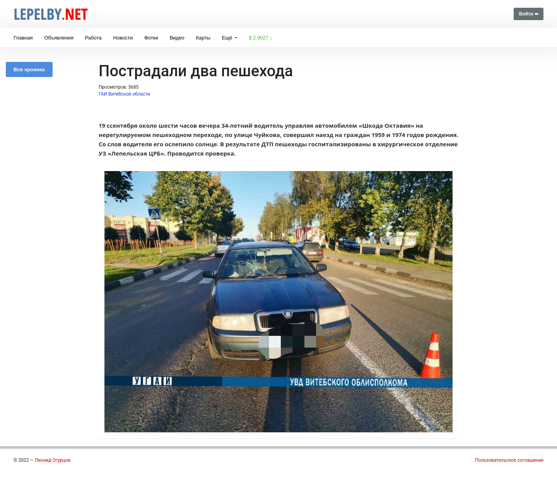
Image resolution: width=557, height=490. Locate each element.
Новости (123, 38)
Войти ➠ (529, 14)
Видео (177, 38)
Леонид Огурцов (52, 460)
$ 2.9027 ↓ (260, 38)
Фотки (151, 38)
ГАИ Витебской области (124, 94)
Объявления (58, 38)
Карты (203, 38)
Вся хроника (29, 69)
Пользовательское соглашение (509, 460)
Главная (23, 38)
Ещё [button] (228, 38)
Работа (93, 38)
